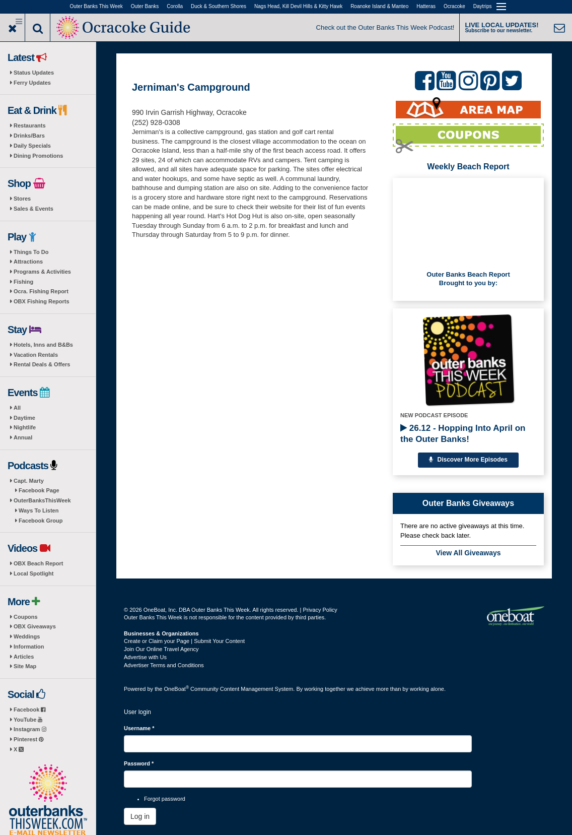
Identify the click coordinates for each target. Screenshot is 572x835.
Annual (23, 437)
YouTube (28, 720)
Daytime (24, 418)
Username (139, 728)
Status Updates (34, 73)
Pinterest (28, 739)
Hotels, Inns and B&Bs (43, 345)
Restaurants (30, 125)
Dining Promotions (38, 156)
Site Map (25, 666)
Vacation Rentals (36, 355)
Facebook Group (40, 521)
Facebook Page (39, 490)
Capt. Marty (29, 481)
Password (139, 763)
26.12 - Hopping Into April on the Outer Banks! (462, 433)
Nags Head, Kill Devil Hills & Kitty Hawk (298, 6)
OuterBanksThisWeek (42, 500)
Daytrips (482, 6)
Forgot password (164, 799)
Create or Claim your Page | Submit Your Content (184, 641)
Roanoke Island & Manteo (379, 6)
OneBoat (176, 689)
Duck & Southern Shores (218, 6)
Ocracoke (454, 6)
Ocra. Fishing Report (41, 291)
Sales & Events (33, 209)
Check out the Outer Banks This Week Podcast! (385, 27)
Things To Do (31, 252)
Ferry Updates (32, 83)
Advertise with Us (145, 657)
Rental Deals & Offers (42, 364)
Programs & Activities (42, 272)
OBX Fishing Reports (41, 301)
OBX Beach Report (38, 563)
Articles (24, 657)
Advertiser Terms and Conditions (164, 665)
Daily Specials (32, 146)
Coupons (26, 617)
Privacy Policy (320, 610)
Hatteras (426, 6)
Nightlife (25, 427)
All (17, 408)
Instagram (30, 729)
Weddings (27, 636)
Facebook (29, 709)
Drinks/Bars (29, 136)
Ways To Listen (38, 510)
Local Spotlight (33, 573)
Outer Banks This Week (96, 6)
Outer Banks (145, 6)
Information (29, 647)
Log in (140, 816)
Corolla (175, 6)
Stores (22, 199)
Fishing (23, 282)
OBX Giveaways (35, 626)
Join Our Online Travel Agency (161, 649)
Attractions (28, 262)
